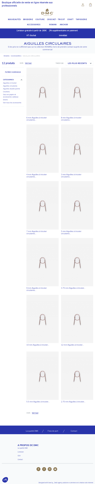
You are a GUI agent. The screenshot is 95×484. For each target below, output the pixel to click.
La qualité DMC (23, 448)
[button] (13, 80)
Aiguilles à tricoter (10, 83)
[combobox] (79, 63)
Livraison (21, 452)
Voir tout (28, 63)
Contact (20, 459)
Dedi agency (58, 483)
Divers (5, 100)
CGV (19, 456)
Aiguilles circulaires (10, 86)
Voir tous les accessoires (12, 103)
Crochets (6, 92)
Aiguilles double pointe (11, 89)
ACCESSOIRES (16, 56)
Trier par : (60, 63)
